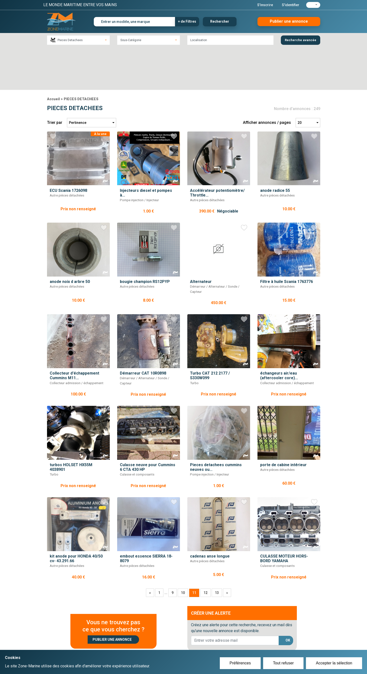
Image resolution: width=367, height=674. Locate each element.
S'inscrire (265, 5)
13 (217, 550)
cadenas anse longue (210, 513)
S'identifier (290, 5)
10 (183, 550)
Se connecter (157, 645)
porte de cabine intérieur (283, 422)
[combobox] (78, 40)
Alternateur (201, 239)
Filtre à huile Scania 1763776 (286, 239)
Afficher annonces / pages (267, 80)
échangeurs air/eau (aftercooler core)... (279, 333)
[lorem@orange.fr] (235, 598)
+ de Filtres (187, 21)
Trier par (54, 80)
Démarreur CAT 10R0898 (143, 330)
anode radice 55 (275, 147)
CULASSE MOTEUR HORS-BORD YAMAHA (284, 516)
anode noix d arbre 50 (70, 239)
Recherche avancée (300, 40)
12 (205, 550)
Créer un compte (160, 639)
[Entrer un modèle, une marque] (134, 21)
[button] (313, 5)
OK (288, 598)
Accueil (53, 56)
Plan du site (249, 639)
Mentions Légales (255, 645)
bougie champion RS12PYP (145, 239)
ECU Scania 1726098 (68, 147)
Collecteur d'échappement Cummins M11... (74, 333)
